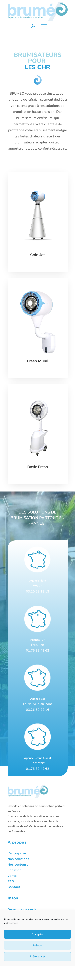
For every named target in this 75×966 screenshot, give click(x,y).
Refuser (37, 945)
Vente (12, 876)
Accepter (38, 934)
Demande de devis (22, 909)
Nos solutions (18, 859)
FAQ (11, 881)
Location (14, 870)
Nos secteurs (18, 864)
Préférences (38, 956)
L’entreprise (17, 853)
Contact (14, 887)
